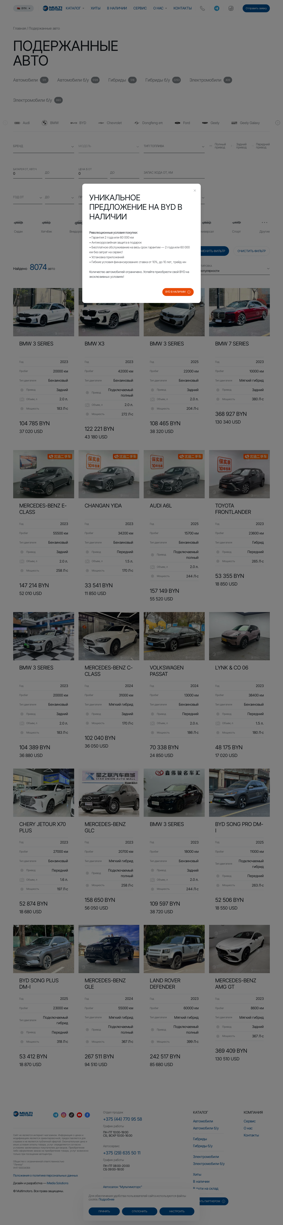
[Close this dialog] (195, 191)
